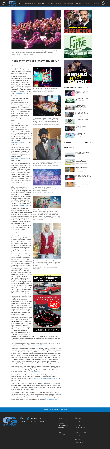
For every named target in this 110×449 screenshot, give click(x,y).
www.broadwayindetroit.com (19, 184)
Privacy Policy (62, 410)
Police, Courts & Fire (62, 429)
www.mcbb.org (38, 378)
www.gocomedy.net (33, 371)
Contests (58, 3)
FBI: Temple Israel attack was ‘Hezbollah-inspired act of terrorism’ (81, 113)
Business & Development (64, 420)
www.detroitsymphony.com (24, 293)
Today (86, 142)
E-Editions (50, 3)
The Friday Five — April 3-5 (81, 120)
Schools (60, 430)
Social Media (79, 443)
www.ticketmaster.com (17, 231)
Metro (26, 65)
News (20, 3)
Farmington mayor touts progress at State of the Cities (83, 176)
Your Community (30, 3)
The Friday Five (61, 434)
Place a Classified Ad (80, 431)
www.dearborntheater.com (50, 378)
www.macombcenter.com (18, 142)
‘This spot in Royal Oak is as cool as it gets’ (81, 91)
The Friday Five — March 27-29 (80, 134)
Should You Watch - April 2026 (80, 127)
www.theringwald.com (50, 399)
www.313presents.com (22, 340)
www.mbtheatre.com (17, 233)
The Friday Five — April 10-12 (81, 98)
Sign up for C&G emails (80, 427)
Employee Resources (50, 410)
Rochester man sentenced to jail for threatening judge (83, 183)
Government (61, 423)
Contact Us (79, 425)
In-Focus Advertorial (63, 425)
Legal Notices (68, 3)
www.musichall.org (21, 93)
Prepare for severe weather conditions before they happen (80, 106)
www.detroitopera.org (25, 205)
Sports (71, 147)
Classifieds (87, 3)
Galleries (78, 3)
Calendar (41, 3)
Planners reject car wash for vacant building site (82, 160)
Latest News (61, 427)
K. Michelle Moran (18, 65)
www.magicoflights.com (39, 345)
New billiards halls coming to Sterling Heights (83, 153)
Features (60, 421)
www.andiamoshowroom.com (19, 158)
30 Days (92, 142)
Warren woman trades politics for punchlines (81, 168)
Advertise (96, 3)
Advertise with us (79, 429)
